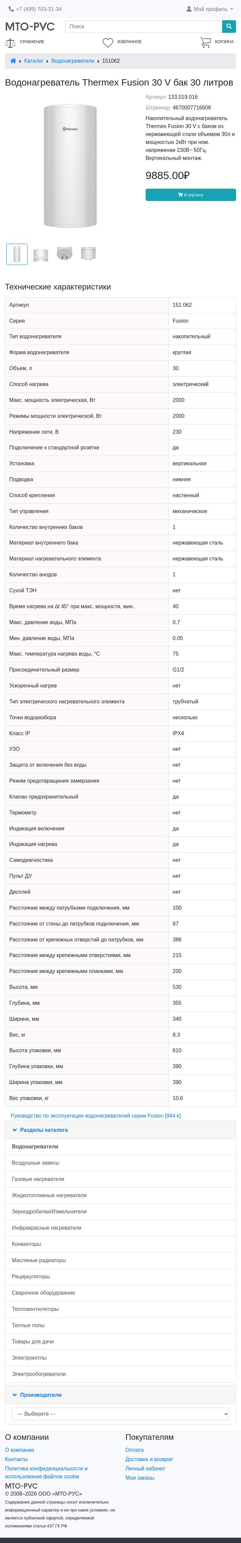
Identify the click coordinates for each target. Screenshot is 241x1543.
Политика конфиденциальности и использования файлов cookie (46, 1472)
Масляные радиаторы (39, 1260)
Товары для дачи (33, 1341)
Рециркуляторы (31, 1276)
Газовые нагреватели (38, 1179)
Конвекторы (26, 1244)
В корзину (190, 194)
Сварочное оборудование (43, 1293)
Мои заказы (139, 1478)
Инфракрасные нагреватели (46, 1228)
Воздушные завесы (35, 1163)
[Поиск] (143, 26)
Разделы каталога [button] (44, 1130)
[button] (209, 9)
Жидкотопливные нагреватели (49, 1195)
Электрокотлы (29, 1358)
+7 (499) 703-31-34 (35, 9)
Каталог (33, 61)
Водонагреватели (72, 61)
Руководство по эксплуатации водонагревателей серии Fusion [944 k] (96, 1116)
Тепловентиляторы (35, 1309)
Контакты (16, 1459)
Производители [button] (41, 1395)
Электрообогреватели (39, 1374)
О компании (19, 1450)
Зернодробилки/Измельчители (49, 1211)
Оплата (134, 1450)
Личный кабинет (145, 1468)
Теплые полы (28, 1325)
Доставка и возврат (149, 1459)
